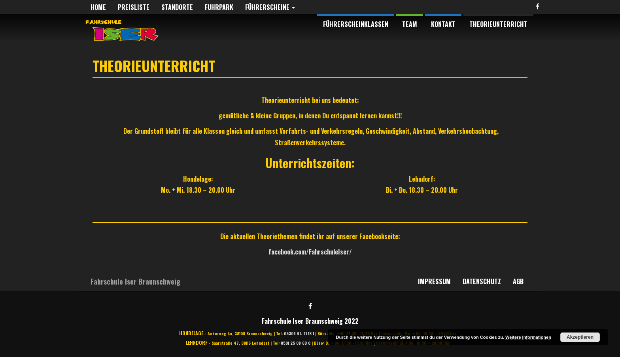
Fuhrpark (219, 7)
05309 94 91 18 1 (299, 333)
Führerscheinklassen (355, 24)
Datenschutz (482, 281)
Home (98, 7)
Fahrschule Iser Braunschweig (135, 281)
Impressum (434, 281)
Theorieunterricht (498, 24)
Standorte (177, 7)
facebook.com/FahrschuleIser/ (310, 251)
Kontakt (443, 24)
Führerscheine (270, 7)
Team (409, 24)
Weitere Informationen (528, 337)
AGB (518, 281)
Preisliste (133, 7)
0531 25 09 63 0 (295, 343)
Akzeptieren (580, 337)
